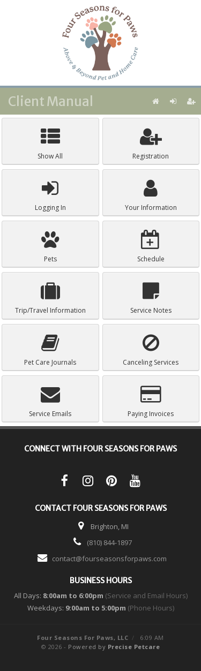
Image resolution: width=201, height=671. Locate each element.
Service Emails (50, 401)
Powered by (114, 647)
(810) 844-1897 (109, 542)
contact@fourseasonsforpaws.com (109, 558)
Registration (150, 144)
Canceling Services (150, 350)
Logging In (50, 195)
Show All (50, 144)
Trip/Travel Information (50, 298)
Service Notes (151, 298)
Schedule (151, 246)
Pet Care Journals (50, 350)
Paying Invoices (151, 401)
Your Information (151, 195)
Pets (50, 246)
